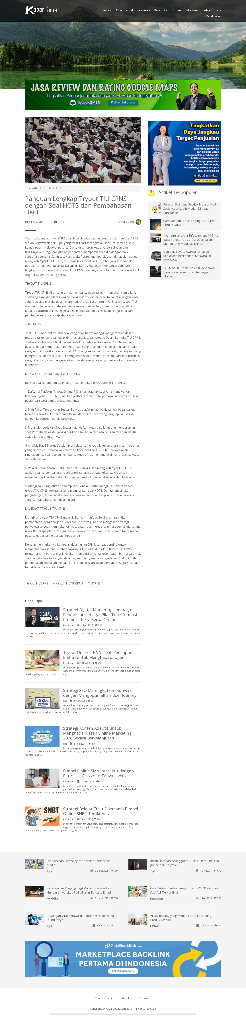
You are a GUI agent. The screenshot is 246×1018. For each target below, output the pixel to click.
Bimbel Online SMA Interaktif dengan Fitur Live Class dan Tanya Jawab (98, 773)
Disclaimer (145, 998)
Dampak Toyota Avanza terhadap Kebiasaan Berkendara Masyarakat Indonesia (187, 256)
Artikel (125, 998)
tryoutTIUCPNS (37, 583)
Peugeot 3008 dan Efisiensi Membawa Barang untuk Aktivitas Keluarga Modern (189, 272)
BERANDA (34, 188)
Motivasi (192, 10)
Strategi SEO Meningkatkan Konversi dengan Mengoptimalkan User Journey (99, 693)
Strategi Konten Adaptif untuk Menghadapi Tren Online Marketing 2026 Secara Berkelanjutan (97, 733)
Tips (218, 10)
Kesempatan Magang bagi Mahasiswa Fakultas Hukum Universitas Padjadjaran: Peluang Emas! (79, 890)
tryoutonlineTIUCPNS (68, 583)
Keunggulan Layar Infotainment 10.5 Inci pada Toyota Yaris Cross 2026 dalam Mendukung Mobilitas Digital (191, 239)
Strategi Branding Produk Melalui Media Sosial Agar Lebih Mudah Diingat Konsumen (190, 208)
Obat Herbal (124, 10)
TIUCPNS (94, 583)
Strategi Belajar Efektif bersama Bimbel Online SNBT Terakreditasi (100, 811)
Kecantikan (161, 10)
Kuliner (178, 10)
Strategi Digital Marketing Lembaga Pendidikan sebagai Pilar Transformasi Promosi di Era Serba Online (100, 614)
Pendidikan (213, 16)
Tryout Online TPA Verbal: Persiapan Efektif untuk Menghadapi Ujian (97, 655)
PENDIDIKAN (55, 188)
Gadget (206, 10)
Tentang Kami (103, 998)
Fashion (107, 10)
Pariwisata (143, 10)
